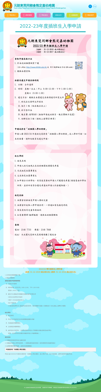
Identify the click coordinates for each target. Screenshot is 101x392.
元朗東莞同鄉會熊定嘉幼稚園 (45, 6)
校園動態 (73, 15)
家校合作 (58, 15)
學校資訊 (43, 15)
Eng (95, 6)
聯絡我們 (89, 15)
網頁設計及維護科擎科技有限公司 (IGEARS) (64, 387)
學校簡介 (11, 15)
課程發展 (27, 15)
